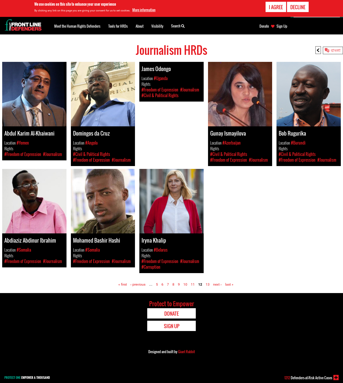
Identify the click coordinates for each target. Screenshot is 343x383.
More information (144, 10)
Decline (297, 6)
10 (185, 284)
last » (229, 284)
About (140, 26)
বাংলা (336, 50)
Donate (264, 26)
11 (193, 284)
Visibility (157, 26)
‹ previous (137, 284)
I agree (276, 6)
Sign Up (281, 26)
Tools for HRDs (118, 26)
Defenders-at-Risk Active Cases (308, 377)
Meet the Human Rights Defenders (77, 26)
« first (122, 284)
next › (217, 284)
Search (178, 25)
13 (208, 284)
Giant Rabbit (186, 351)
